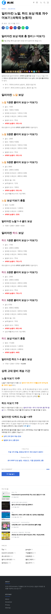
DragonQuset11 (16, 522)
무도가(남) (27, 532)
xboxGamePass (25, 522)
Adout (7, 599)
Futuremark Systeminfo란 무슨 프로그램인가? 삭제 (28, 495)
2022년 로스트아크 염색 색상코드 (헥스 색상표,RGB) (28, 535)
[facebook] (33, 2)
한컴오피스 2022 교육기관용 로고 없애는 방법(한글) (28, 515)
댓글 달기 (10, 474)
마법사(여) (21, 532)
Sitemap (8, 608)
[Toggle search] (44, 2)
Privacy (7, 605)
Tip (16, 492)
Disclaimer (8, 602)
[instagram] (36, 2)
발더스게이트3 (23, 502)
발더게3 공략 (15, 502)
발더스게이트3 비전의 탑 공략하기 (22, 505)
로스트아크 (15, 532)
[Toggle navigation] (47, 2)
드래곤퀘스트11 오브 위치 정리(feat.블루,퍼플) (26, 525)
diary (13, 492)
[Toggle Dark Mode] (41, 2)
